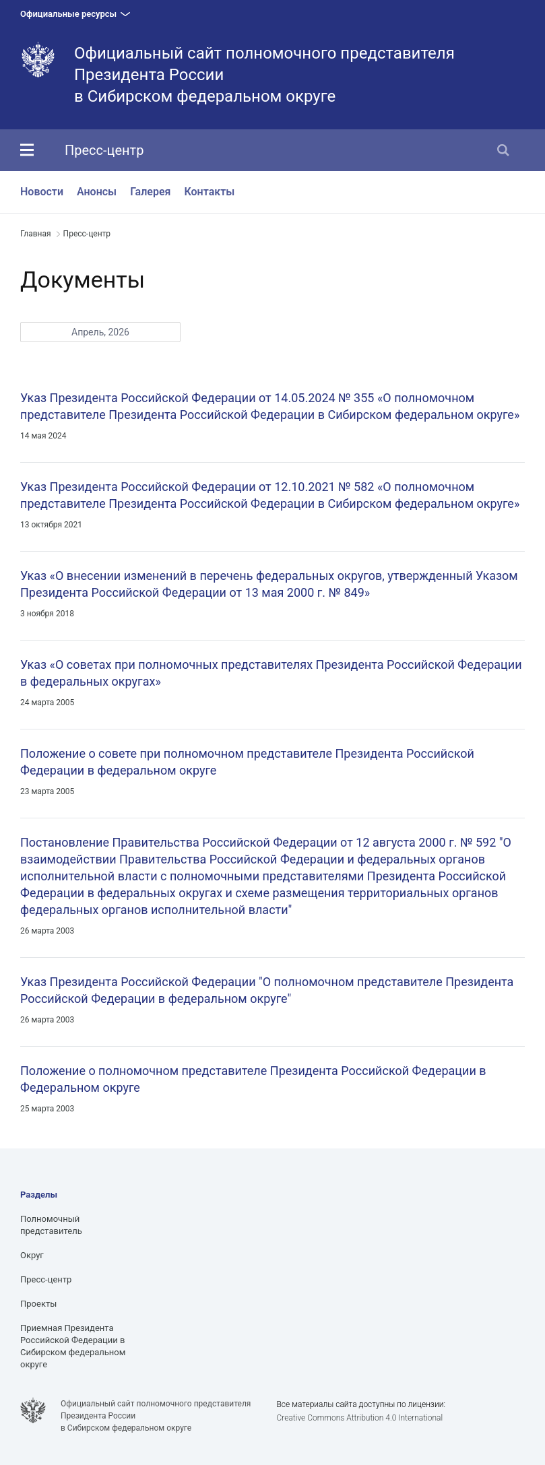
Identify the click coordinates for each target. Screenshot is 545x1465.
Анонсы (97, 191)
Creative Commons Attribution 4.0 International (359, 1418)
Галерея (150, 191)
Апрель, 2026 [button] (100, 332)
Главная (35, 233)
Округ (32, 1255)
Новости (41, 191)
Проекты (38, 1304)
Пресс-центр (104, 150)
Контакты (209, 191)
